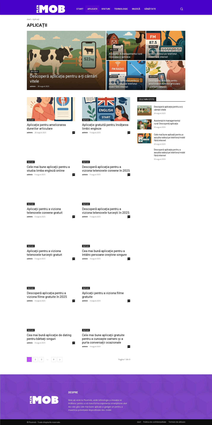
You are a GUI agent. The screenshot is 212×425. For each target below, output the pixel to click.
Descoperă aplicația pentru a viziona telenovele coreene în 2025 (106, 168)
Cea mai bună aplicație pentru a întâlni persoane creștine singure (104, 252)
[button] (181, 8)
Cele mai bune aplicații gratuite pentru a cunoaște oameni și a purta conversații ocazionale (103, 338)
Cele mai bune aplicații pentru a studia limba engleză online (48, 168)
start (29, 19)
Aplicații (34, 71)
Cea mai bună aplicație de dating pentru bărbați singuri (49, 337)
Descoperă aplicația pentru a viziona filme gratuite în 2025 (47, 295)
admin (30, 132)
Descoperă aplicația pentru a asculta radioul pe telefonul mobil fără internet (169, 153)
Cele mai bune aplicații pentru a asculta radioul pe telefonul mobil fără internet (169, 137)
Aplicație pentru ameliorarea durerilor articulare (46, 126)
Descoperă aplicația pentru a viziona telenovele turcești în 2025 (105, 210)
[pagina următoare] (59, 359)
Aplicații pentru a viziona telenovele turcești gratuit (44, 252)
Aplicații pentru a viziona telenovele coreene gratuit (44, 210)
